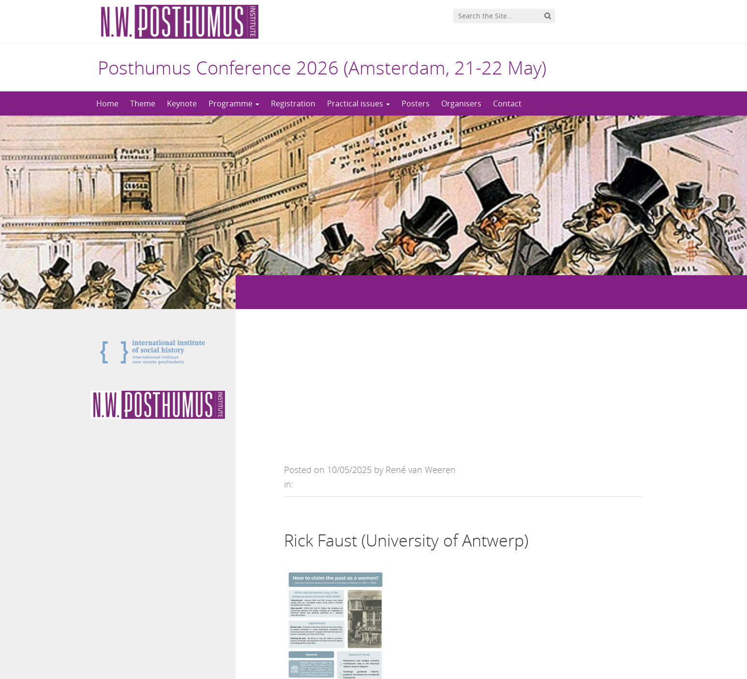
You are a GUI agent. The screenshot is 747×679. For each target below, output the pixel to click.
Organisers (461, 103)
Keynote (182, 103)
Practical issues (358, 103)
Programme (234, 103)
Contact (507, 103)
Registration (293, 103)
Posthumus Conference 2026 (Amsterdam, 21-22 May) (322, 67)
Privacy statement (613, 646)
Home (107, 103)
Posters (416, 103)
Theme (142, 103)
